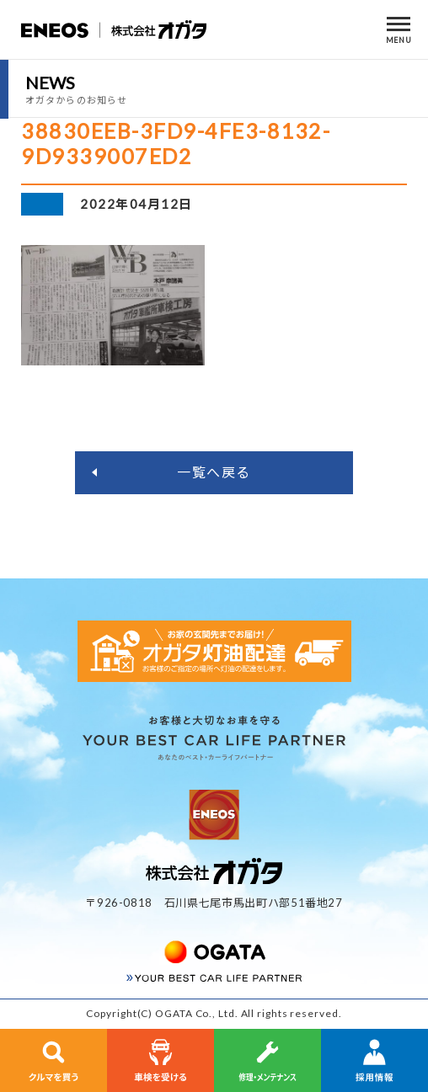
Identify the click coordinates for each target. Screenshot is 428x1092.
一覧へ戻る (214, 472)
